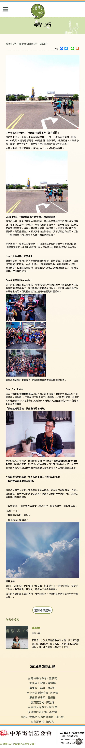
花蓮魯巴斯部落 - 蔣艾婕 (42, 712)
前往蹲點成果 (42, 610)
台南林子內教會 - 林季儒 (42, 707)
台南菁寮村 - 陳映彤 (42, 721)
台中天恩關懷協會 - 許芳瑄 (42, 693)
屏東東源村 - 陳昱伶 (42, 702)
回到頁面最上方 (78, 741)
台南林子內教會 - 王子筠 (42, 678)
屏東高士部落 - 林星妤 (42, 688)
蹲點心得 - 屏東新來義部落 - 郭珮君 (27, 44)
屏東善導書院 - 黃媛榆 (42, 697)
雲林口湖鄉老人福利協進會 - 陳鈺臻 (42, 717)
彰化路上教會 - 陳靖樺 (42, 683)
